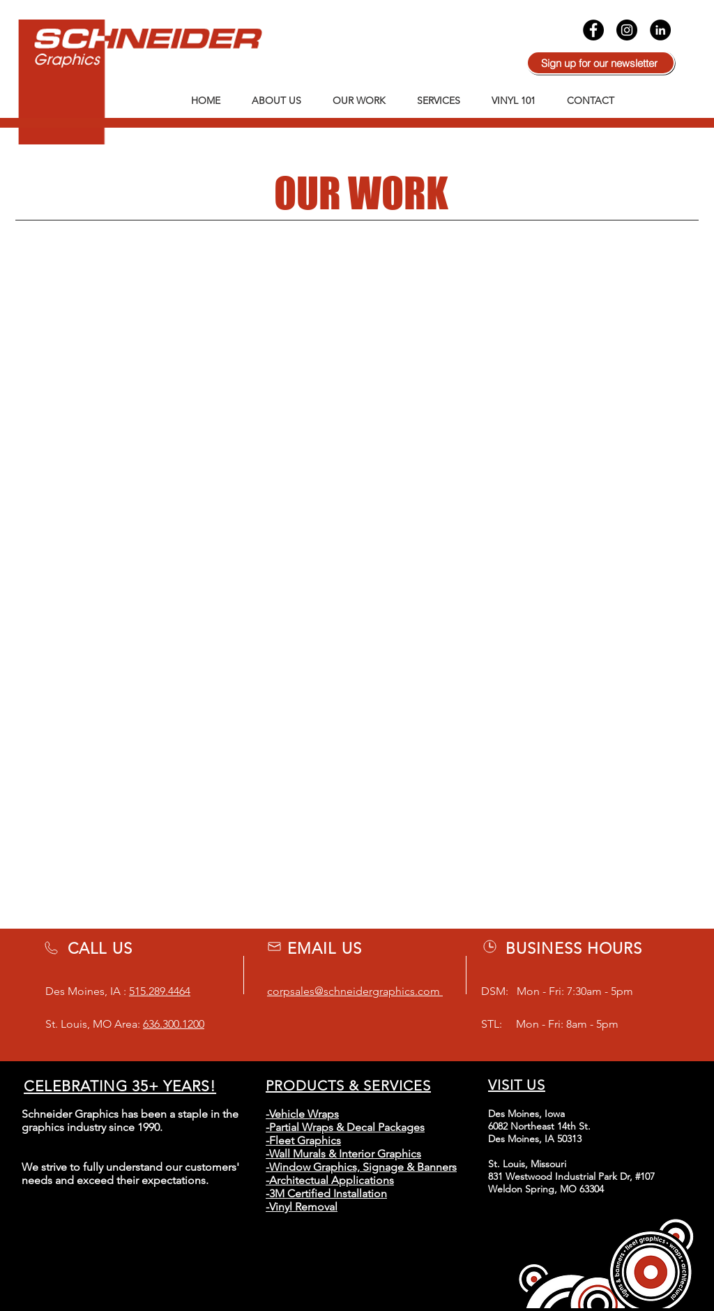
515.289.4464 (159, 991)
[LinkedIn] (660, 30)
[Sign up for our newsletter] (600, 63)
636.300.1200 (173, 1024)
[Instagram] (626, 30)
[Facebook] (593, 30)
